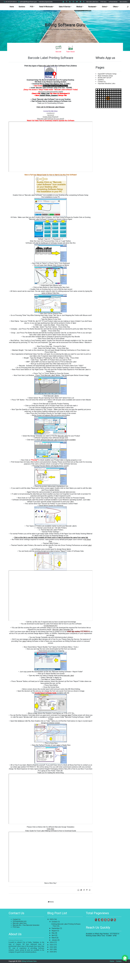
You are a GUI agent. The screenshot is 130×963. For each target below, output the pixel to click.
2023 (52, 945)
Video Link (45, 93)
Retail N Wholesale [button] (46, 7)
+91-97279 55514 (10, 1)
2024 (52, 942)
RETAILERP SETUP (104, 78)
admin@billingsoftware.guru (27, 1)
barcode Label (69, 675)
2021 (52, 949)
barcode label (66, 715)
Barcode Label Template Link (62, 630)
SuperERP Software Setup (107, 74)
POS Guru (103, 1)
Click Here (50, 829)
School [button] (104, 7)
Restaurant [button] (92, 7)
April (53, 935)
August (54, 931)
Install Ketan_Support (48, 95)
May (53, 933)
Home (12, 7)
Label (90, 545)
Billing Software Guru (65, 25)
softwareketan (113, 1)
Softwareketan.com (19, 921)
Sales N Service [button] (64, 7)
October (55, 922)
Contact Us (102, 82)
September (56, 928)
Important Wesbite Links (106, 83)
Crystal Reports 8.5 (50, 626)
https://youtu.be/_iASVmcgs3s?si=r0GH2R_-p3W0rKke (50, 91)
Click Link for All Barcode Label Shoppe (50, 107)
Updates (101, 80)
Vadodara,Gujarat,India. (46, 1)
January (55, 940)
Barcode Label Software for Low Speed (51, 119)
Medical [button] (79, 7)
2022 (52, 947)
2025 (52, 919)
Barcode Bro (123, 1)
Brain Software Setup (105, 76)
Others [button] (115, 7)
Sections (22, 7)
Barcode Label (45, 66)
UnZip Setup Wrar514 (50, 117)
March (54, 938)
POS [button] (31, 7)
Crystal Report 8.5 (50, 113)
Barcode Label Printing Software (50, 58)
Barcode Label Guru (92, 1)
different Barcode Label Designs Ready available (58, 440)
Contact (118, 961)
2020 (52, 952)
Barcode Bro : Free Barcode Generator (26, 925)
